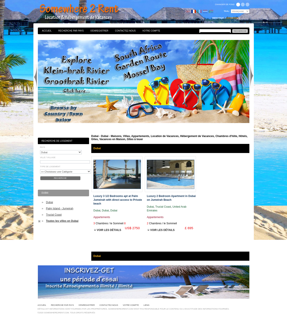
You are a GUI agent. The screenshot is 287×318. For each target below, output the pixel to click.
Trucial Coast (54, 214)
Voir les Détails (109, 230)
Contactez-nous (125, 31)
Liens (146, 305)
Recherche (60, 178)
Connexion (232, 18)
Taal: (227, 11)
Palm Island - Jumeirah (59, 208)
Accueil (47, 31)
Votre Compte (151, 31)
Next (251, 76)
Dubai (49, 202)
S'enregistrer (99, 31)
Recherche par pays (71, 31)
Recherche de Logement (57, 141)
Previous (35, 76)
